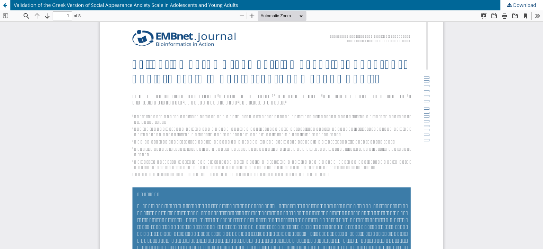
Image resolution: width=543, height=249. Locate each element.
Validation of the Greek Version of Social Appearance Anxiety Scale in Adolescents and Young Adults (126, 5)
